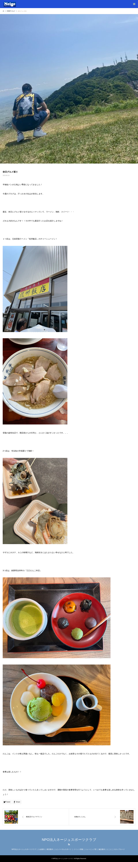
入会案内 (41, 849)
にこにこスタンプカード (116, 849)
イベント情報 (78, 849)
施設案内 (102, 849)
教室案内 (50, 849)
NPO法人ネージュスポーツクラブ (69, 840)
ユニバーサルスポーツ (63, 849)
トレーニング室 (90, 849)
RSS (69, 844)
